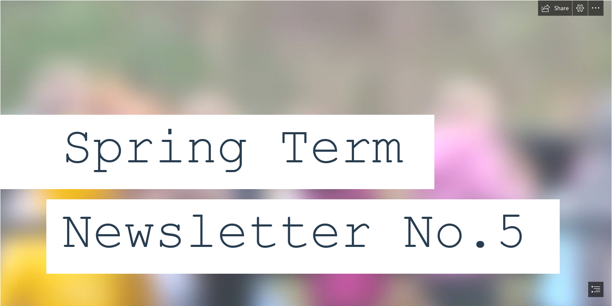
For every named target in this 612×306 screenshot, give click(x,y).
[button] (555, 8)
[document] (306, 153)
